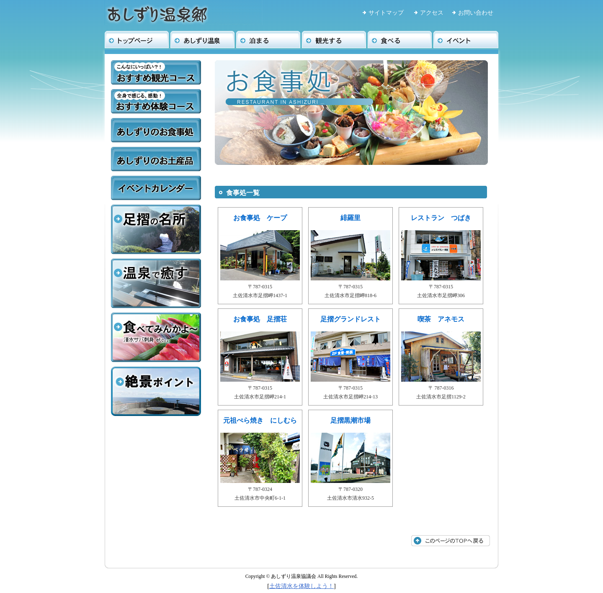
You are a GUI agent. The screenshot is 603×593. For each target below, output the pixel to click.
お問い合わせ (475, 12)
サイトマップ (386, 12)
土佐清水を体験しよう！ (301, 586)
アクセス (431, 12)
